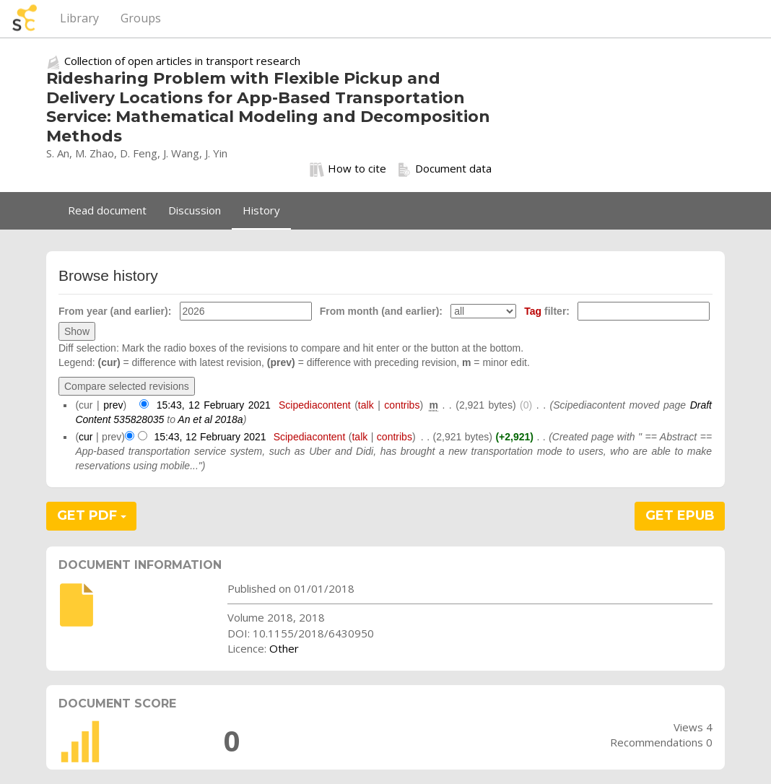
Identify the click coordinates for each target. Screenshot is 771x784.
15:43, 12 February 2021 (214, 405)
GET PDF (91, 515)
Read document (107, 210)
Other (284, 648)
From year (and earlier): (114, 311)
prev (113, 405)
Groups (141, 18)
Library (79, 18)
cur (85, 437)
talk (366, 405)
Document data (444, 169)
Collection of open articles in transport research (182, 60)
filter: (547, 311)
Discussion (194, 210)
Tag (532, 311)
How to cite (348, 169)
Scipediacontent (315, 405)
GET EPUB (680, 515)
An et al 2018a (210, 419)
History (261, 210)
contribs (401, 405)
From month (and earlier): (381, 311)
